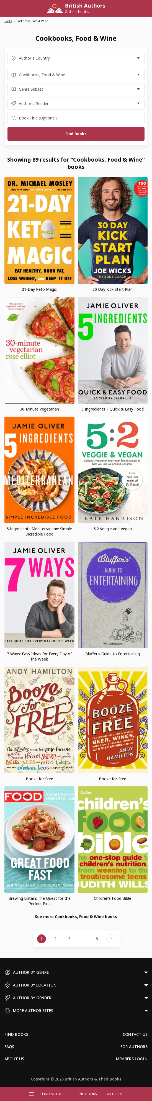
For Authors (134, 1046)
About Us (14, 1058)
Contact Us (135, 1034)
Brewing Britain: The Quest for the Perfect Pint (39, 901)
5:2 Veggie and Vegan (113, 528)
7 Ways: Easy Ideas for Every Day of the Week (39, 656)
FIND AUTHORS (54, 1094)
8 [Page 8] (97, 938)
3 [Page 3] (69, 938)
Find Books (87, 1094)
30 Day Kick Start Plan (112, 289)
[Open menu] (31, 1094)
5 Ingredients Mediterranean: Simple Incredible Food (39, 531)
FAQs (9, 1046)
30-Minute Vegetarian (39, 409)
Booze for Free (39, 778)
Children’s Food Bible (112, 898)
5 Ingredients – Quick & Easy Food (112, 409)
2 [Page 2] (55, 938)
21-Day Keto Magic (39, 289)
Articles (114, 1094)
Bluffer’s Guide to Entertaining (112, 653)
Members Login (132, 1058)
